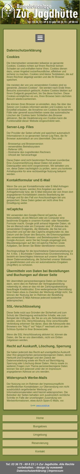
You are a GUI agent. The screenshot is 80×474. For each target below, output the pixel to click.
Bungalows (40, 426)
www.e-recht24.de (42, 405)
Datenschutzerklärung (31, 470)
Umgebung (40, 434)
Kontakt (40, 451)
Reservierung (40, 443)
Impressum (55, 470)
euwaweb (56, 467)
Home (40, 418)
